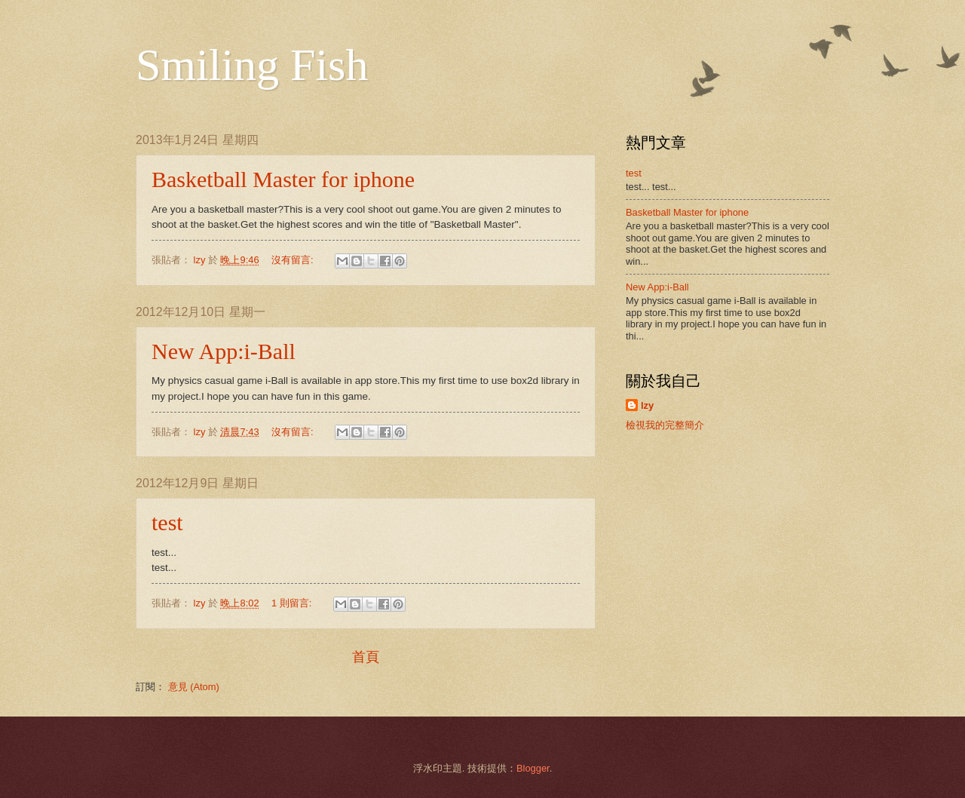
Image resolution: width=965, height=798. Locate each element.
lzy (647, 405)
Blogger (533, 768)
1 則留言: (292, 603)
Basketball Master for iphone (283, 179)
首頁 (365, 656)
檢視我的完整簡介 (665, 425)
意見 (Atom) (193, 686)
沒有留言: (293, 259)
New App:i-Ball (224, 351)
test (167, 522)
